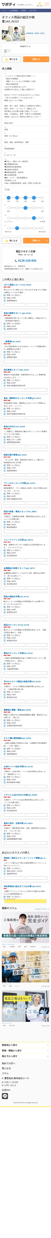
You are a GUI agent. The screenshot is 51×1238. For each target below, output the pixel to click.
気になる (11, 68)
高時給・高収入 (40, 36)
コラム (5, 1204)
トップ (4, 11)
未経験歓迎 (29, 36)
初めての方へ (8, 1194)
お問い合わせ (10, 1216)
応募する (36, 68)
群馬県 (23, 11)
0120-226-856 (27, 297)
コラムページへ (41, 1029)
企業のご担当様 (11, 1213)
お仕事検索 (14, 11)
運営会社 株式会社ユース (16, 1209)
